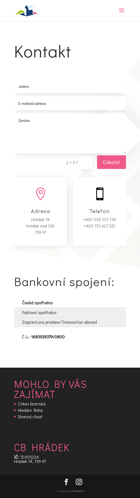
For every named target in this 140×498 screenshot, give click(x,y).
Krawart (77, 491)
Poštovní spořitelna (39, 312)
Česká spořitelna (37, 302)
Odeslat (111, 162)
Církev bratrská (31, 403)
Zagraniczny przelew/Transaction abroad (59, 322)
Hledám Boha (30, 410)
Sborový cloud (30, 416)
